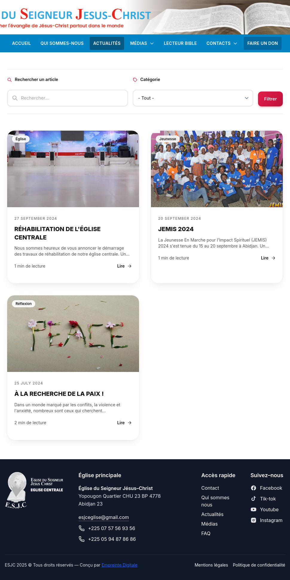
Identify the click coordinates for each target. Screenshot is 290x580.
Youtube (269, 509)
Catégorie (146, 79)
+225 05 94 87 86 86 (112, 539)
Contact (210, 488)
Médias (142, 43)
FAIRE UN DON (262, 43)
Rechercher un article (32, 79)
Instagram (271, 520)
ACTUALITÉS (107, 43)
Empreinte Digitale (120, 564)
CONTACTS (222, 43)
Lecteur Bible (180, 43)
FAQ (205, 533)
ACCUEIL (21, 43)
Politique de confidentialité (259, 564)
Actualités (212, 514)
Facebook (271, 488)
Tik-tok (268, 499)
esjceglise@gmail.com (104, 517)
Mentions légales (211, 564)
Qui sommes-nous (61, 43)
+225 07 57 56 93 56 (111, 528)
